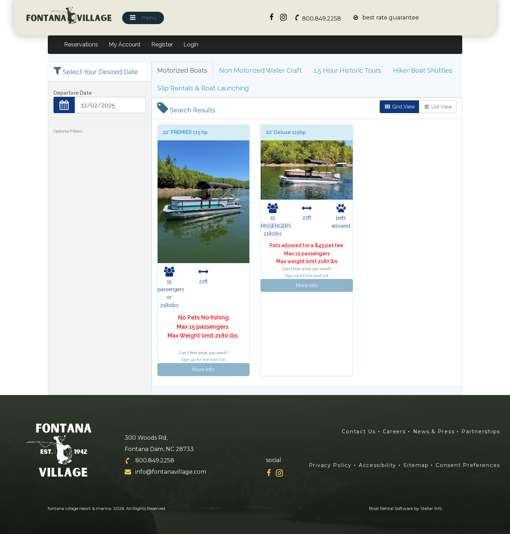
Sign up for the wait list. (203, 359)
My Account (125, 44)
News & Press (434, 431)
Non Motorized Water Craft (260, 70)
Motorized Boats (182, 70)
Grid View (399, 107)
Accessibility (377, 465)
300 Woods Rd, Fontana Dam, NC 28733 (159, 443)
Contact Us (358, 431)
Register (162, 44)
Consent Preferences (468, 465)
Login (190, 44)
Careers (394, 431)
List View (438, 107)
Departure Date (72, 93)
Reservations (81, 44)
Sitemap (416, 465)
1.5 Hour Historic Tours (347, 70)
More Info (203, 369)
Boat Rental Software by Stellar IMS (405, 508)
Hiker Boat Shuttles (422, 70)
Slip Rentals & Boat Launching (203, 88)
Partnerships (480, 431)
